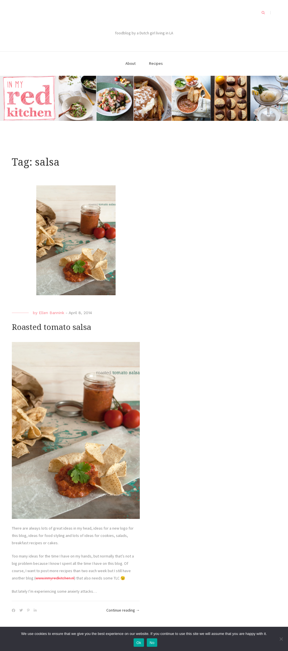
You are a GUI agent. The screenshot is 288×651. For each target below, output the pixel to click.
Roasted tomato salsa (51, 327)
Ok (138, 643)
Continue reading (123, 610)
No (152, 643)
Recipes (156, 63)
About (130, 63)
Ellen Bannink (51, 312)
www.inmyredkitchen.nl (54, 578)
